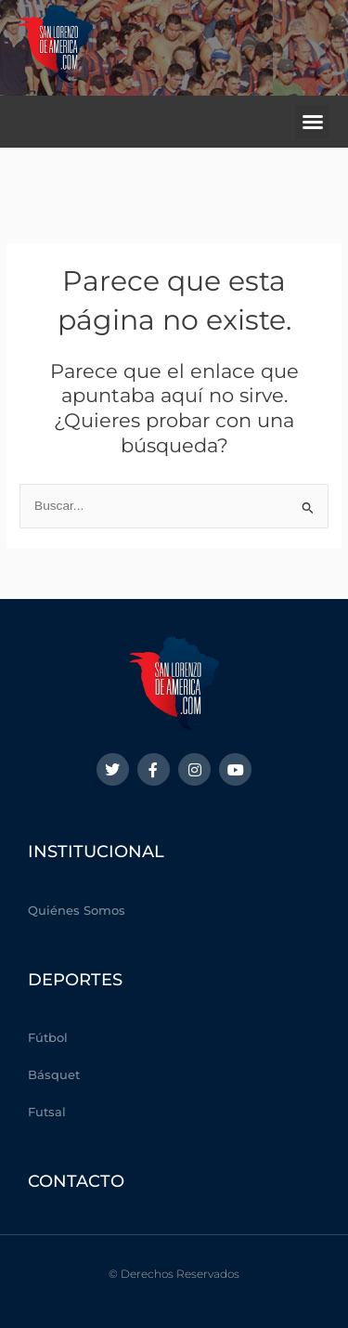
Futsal (47, 1111)
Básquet (54, 1074)
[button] (312, 121)
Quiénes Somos (76, 910)
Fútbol (48, 1037)
